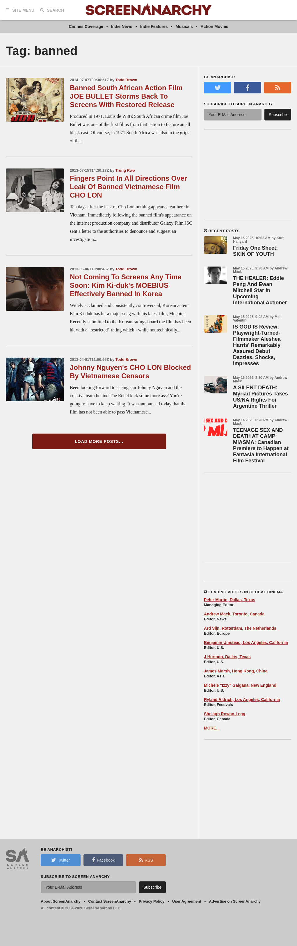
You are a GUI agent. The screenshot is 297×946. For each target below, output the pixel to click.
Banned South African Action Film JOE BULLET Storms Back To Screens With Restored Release (126, 96)
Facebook (103, 859)
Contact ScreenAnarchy (109, 901)
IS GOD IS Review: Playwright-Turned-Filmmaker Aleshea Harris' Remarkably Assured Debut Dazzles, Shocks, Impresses (256, 345)
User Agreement (186, 901)
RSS (146, 859)
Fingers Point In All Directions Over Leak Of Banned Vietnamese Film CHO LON (128, 186)
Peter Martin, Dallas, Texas (229, 599)
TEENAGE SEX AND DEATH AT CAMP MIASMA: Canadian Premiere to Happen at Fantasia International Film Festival (261, 445)
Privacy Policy (151, 901)
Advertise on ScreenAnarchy (235, 901)
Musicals (184, 26)
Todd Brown (126, 80)
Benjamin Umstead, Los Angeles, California (246, 642)
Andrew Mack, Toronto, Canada (234, 614)
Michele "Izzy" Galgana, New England (240, 685)
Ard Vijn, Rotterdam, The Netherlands (240, 628)
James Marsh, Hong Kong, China (236, 671)
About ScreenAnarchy (61, 901)
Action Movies (214, 26)
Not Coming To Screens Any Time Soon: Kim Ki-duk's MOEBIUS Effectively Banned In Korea (126, 285)
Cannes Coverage (86, 26)
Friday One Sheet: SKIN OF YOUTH (255, 251)
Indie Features (154, 26)
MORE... (212, 728)
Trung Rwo (125, 170)
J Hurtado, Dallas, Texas (227, 656)
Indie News (121, 26)
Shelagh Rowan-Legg (224, 713)
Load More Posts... (99, 441)
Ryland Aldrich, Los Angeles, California (242, 699)
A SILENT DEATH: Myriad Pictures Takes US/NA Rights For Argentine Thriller (260, 397)
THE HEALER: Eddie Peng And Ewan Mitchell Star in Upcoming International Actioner (260, 290)
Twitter (60, 859)
